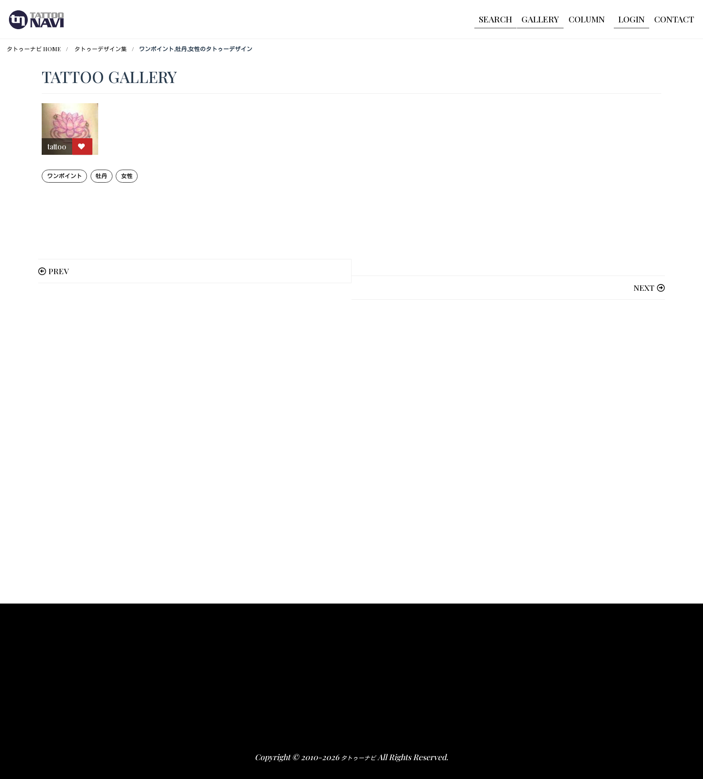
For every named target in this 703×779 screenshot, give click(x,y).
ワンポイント (64, 175)
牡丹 (101, 175)
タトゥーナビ (358, 757)
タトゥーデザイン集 (100, 49)
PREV (58, 271)
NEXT (644, 287)
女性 (127, 175)
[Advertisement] (311, 448)
